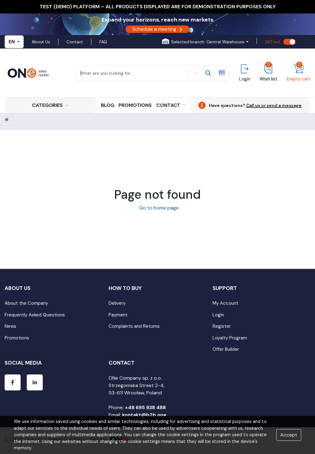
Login (218, 315)
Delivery (117, 303)
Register (222, 326)
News (10, 326)
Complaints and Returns (134, 326)
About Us (41, 42)
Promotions (135, 105)
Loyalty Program (230, 338)
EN (14, 41)
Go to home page (158, 208)
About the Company (26, 303)
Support (225, 288)
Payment (118, 315)
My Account (225, 303)
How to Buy (125, 288)
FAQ (103, 42)
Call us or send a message (274, 105)
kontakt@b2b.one (144, 415)
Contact (74, 42)
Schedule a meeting (157, 29)
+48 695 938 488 (145, 407)
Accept (288, 435)
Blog (107, 105)
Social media (23, 362)
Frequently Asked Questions (35, 315)
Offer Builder (226, 349)
